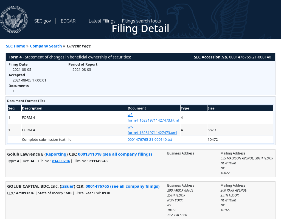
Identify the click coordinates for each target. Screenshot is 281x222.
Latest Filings (102, 21)
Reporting (56, 154)
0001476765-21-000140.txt (150, 139)
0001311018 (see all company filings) (115, 154)
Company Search (46, 46)
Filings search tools (141, 21)
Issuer (67, 186)
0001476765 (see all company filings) (122, 186)
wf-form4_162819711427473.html (153, 117)
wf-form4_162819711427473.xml (152, 130)
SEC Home (15, 46)
